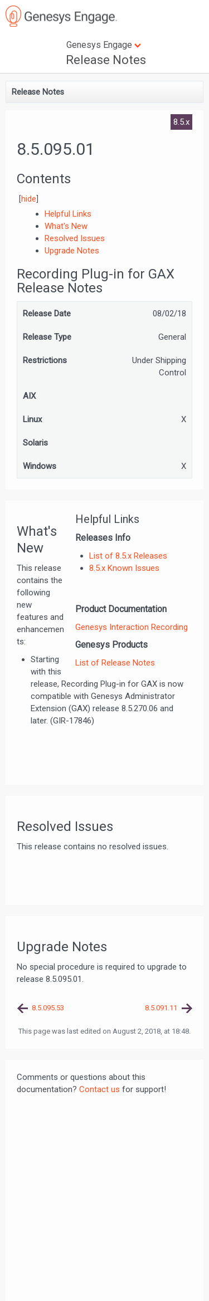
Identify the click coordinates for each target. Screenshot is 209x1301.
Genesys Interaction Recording (131, 627)
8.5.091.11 (161, 1008)
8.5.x (181, 122)
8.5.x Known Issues (124, 568)
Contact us (99, 1089)
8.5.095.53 (48, 1008)
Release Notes (106, 60)
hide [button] (28, 198)
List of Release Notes (115, 663)
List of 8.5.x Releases (128, 556)
